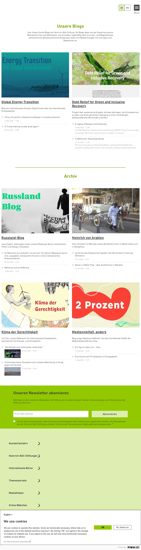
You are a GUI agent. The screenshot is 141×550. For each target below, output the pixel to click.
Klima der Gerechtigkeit (19, 332)
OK (102, 527)
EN (127, 8)
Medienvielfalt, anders (89, 332)
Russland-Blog (12, 238)
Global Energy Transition (20, 102)
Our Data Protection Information (16, 542)
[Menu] (137, 8)
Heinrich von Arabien (88, 238)
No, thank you (122, 527)
